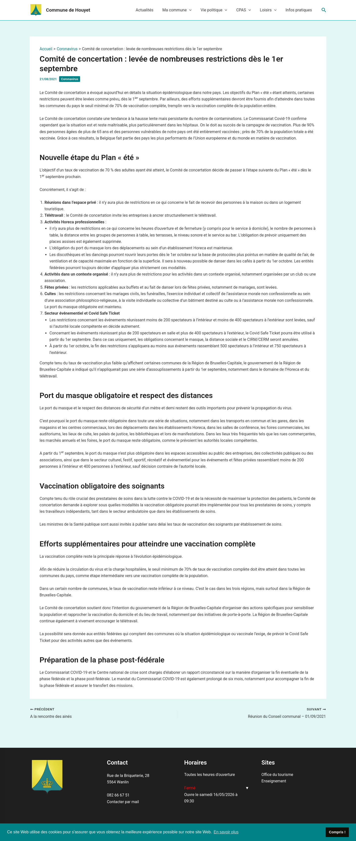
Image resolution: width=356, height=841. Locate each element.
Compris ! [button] (337, 832)
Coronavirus (69, 79)
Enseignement (274, 781)
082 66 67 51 (118, 795)
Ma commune (182, 10)
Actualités (150, 10)
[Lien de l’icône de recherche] (323, 10)
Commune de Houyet (68, 10)
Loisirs (270, 10)
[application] (194, 10)
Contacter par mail (123, 801)
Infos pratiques (299, 10)
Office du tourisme (278, 774)
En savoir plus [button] (226, 832)
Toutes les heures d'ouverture (210, 774)
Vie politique (218, 10)
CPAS (246, 10)
